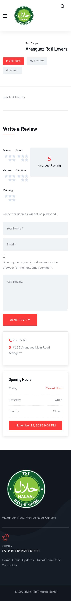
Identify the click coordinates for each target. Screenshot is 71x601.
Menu (7, 150)
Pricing (8, 190)
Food (19, 150)
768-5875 (13, 61)
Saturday (15, 400)
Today (13, 388)
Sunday (14, 411)
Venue (7, 170)
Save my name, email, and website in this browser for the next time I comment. (30, 264)
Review (37, 61)
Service (21, 170)
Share (12, 70)
